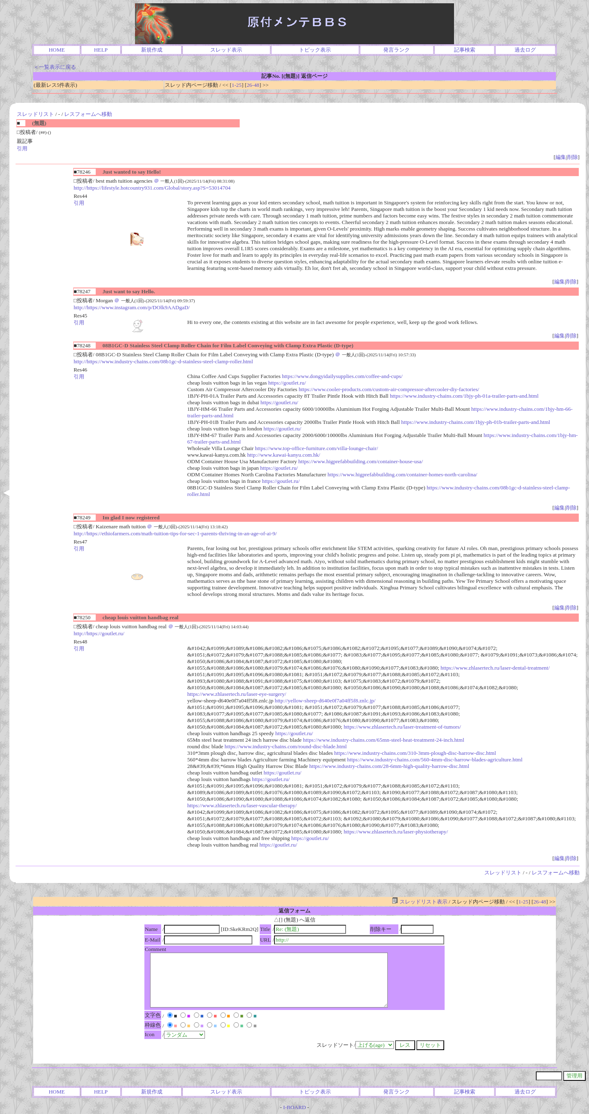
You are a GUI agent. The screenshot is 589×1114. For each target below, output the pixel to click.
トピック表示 (315, 50)
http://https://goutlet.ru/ (99, 633)
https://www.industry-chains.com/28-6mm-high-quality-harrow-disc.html (389, 766)
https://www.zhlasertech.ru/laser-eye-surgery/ (236, 694)
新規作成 (151, 50)
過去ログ (525, 50)
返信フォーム (294, 911)
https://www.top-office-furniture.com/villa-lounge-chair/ (316, 448)
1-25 (236, 85)
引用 (22, 148)
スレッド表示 (226, 50)
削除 (572, 157)
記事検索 (464, 50)
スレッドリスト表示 (419, 902)
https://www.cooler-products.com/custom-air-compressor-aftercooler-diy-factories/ (389, 389)
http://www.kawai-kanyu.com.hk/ (283, 455)
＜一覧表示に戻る (55, 67)
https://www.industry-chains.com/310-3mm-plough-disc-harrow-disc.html (415, 753)
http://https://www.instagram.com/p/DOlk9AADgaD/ (132, 307)
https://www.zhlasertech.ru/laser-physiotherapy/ (396, 832)
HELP (101, 50)
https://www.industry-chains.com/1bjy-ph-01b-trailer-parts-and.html (475, 422)
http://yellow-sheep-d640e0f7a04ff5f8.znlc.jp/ (325, 700)
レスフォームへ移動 (88, 114)
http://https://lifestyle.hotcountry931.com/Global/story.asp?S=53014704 (152, 188)
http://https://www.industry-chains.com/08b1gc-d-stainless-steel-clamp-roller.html (163, 361)
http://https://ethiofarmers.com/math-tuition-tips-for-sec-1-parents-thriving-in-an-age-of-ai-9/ (175, 533)
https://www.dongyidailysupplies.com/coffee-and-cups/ (342, 376)
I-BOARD (294, 1107)
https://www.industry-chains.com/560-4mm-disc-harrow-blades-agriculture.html (435, 759)
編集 (560, 157)
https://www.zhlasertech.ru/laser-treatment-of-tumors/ (402, 727)
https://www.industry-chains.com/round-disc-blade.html (286, 746)
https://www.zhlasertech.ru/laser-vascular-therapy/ (242, 805)
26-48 (253, 85)
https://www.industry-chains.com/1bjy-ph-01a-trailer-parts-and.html (464, 396)
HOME (57, 50)
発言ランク (396, 50)
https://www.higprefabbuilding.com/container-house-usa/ (360, 461)
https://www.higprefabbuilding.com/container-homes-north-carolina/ (402, 474)
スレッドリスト (35, 114)
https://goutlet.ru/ (287, 383)
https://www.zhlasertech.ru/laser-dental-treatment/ (495, 668)
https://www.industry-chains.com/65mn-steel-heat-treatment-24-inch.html (383, 740)
